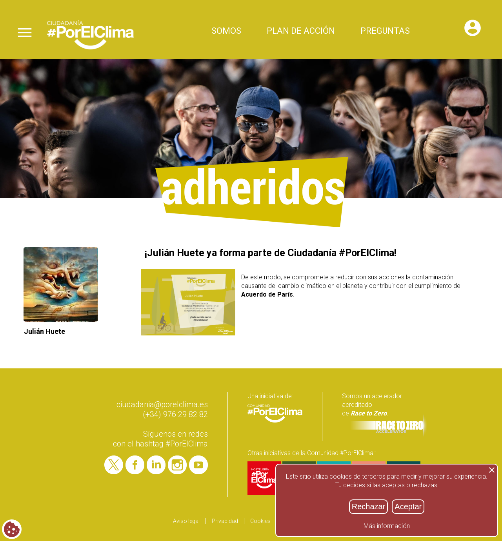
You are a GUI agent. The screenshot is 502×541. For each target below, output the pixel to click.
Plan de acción (301, 32)
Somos (226, 32)
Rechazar (369, 506)
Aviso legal (186, 521)
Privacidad (225, 521)
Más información (387, 526)
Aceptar (408, 506)
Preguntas (385, 32)
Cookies (260, 521)
